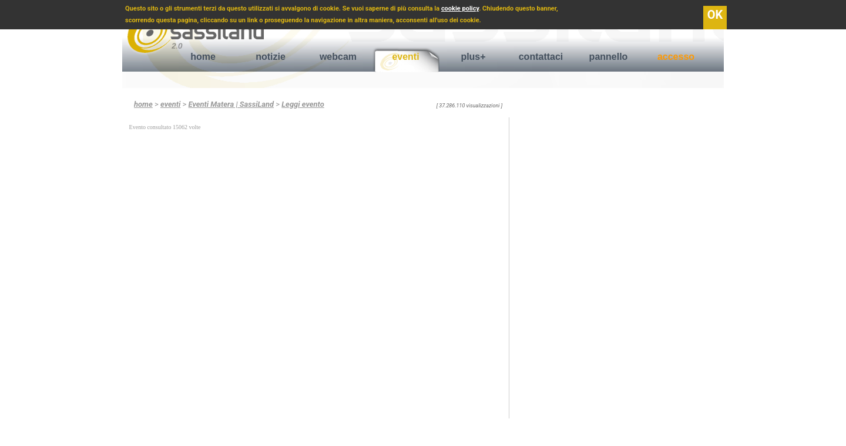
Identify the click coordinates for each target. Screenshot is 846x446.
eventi (405, 57)
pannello (608, 57)
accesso (675, 57)
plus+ (473, 57)
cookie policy (460, 8)
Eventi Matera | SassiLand (231, 104)
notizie (271, 57)
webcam (338, 57)
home (203, 57)
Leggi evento (302, 104)
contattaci (541, 57)
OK (715, 15)
